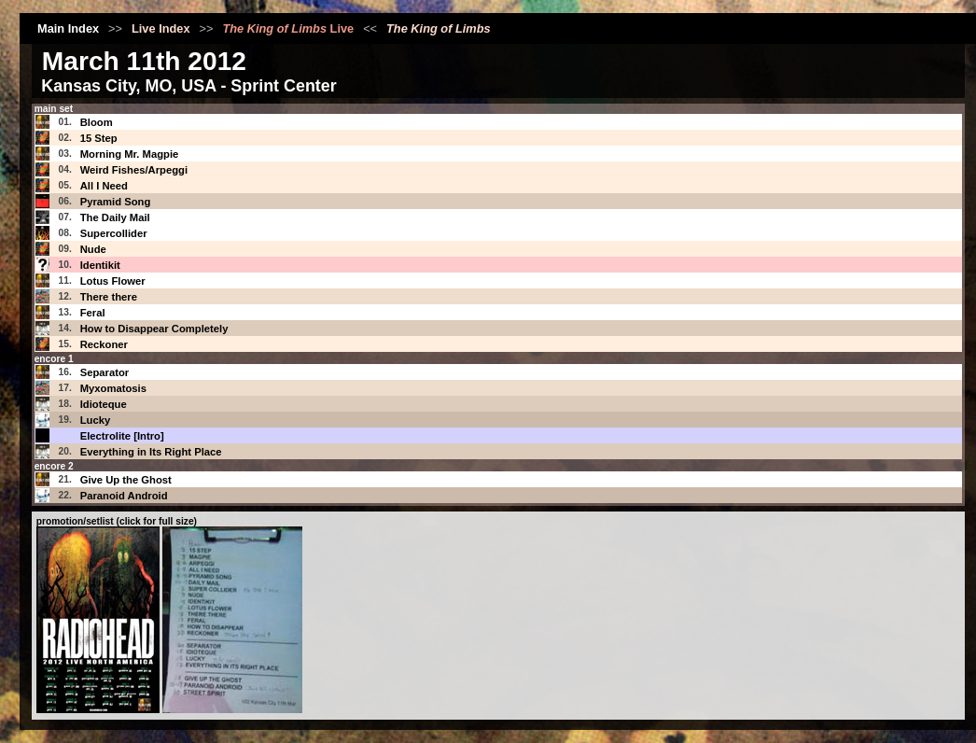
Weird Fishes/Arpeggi (134, 169)
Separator (105, 372)
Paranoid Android (124, 495)
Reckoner (104, 344)
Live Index (161, 28)
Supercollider (113, 233)
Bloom (96, 122)
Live (288, 28)
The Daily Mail (115, 217)
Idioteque (103, 404)
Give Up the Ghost (126, 479)
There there (108, 296)
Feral (92, 312)
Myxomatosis (113, 388)
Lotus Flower (113, 281)
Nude (93, 249)
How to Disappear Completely (154, 328)
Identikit (100, 265)
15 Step (99, 138)
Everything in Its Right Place (151, 451)
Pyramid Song (115, 201)
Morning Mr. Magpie (129, 154)
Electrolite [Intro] (122, 436)
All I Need (104, 185)
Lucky (95, 420)
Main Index (68, 28)
